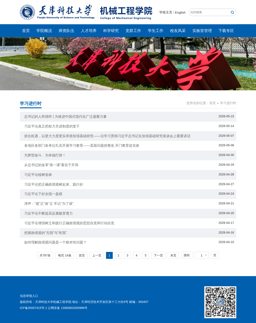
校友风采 (178, 31)
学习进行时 (228, 103)
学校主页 (165, 12)
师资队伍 (66, 31)
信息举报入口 (29, 296)
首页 (26, 31)
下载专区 (226, 31)
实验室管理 (202, 31)
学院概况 (44, 31)
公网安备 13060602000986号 (67, 308)
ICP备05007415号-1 (33, 308)
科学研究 (111, 31)
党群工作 (133, 31)
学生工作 (155, 31)
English (180, 12)
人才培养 (89, 31)
